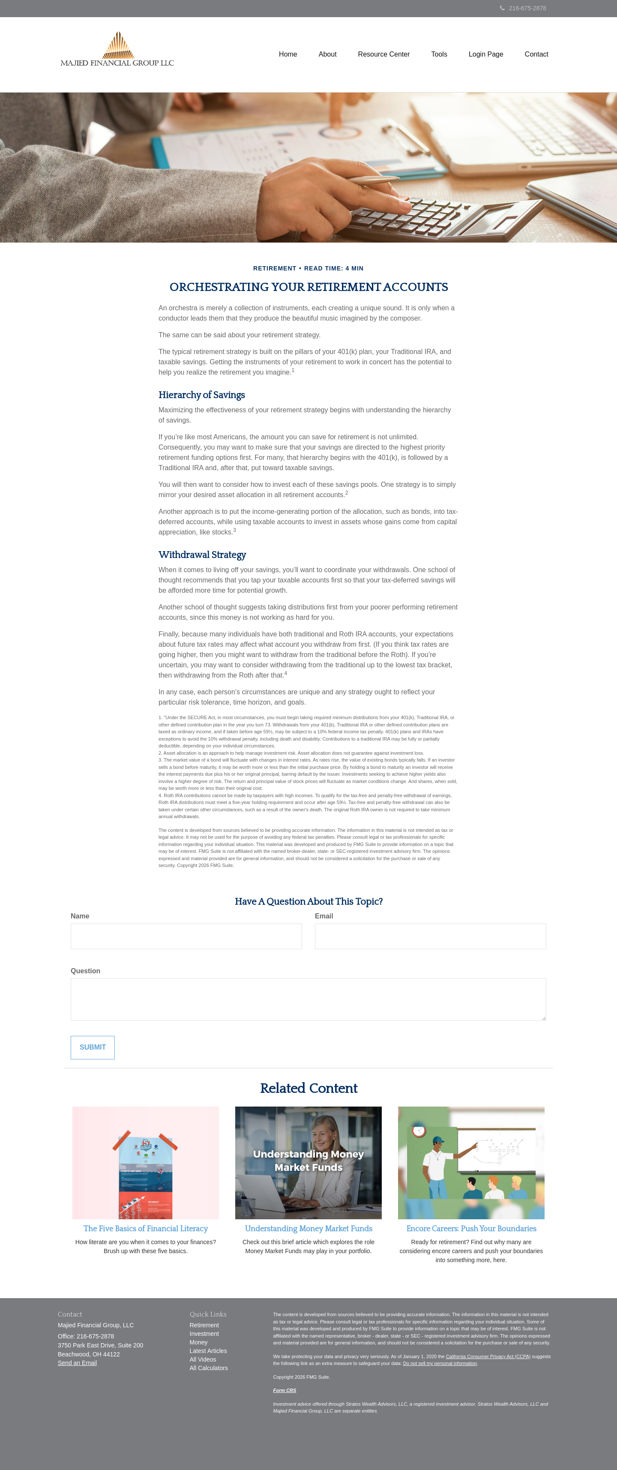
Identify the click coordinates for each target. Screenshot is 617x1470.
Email (324, 916)
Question (85, 971)
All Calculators (209, 1368)
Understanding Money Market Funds (308, 1229)
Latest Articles (208, 1350)
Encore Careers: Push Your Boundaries (471, 1229)
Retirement (204, 1325)
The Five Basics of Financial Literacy (146, 1229)
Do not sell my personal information (440, 1363)
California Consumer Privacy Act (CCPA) (488, 1356)
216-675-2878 (523, 8)
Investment (204, 1333)
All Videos (203, 1359)
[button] (327, 54)
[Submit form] (93, 1047)
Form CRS (285, 1390)
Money (199, 1342)
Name (80, 916)
